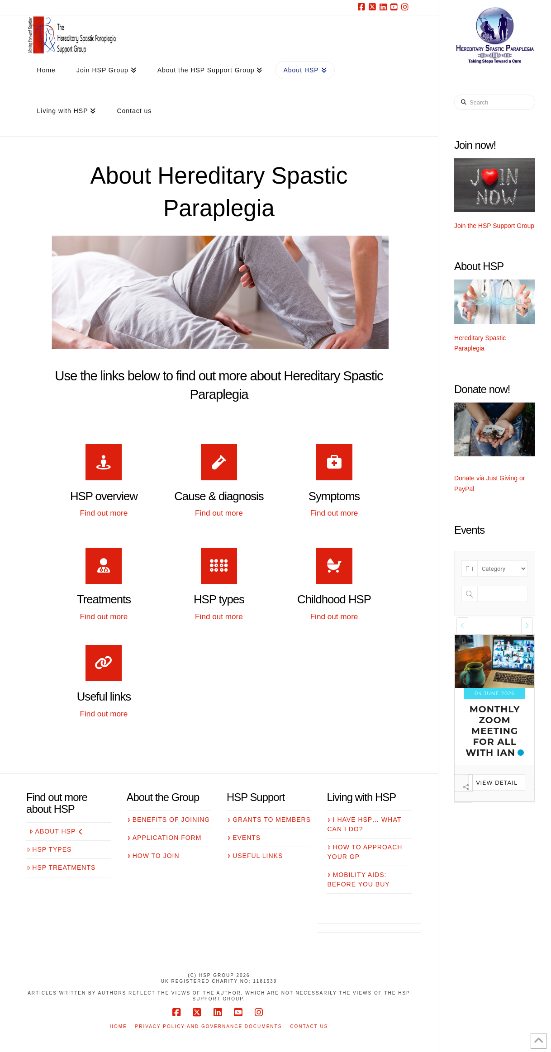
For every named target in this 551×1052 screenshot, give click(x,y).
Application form (164, 837)
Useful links (255, 855)
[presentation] (462, 626)
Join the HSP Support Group (494, 225)
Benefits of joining (168, 819)
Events (244, 837)
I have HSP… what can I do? (364, 824)
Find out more (104, 512)
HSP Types (49, 849)
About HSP (56, 831)
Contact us (309, 1026)
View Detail (473, 793)
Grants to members (269, 819)
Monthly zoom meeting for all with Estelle (470, 736)
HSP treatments (61, 867)
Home (118, 1026)
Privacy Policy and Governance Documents (208, 1026)
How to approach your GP (364, 851)
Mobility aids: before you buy (358, 879)
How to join (153, 855)
